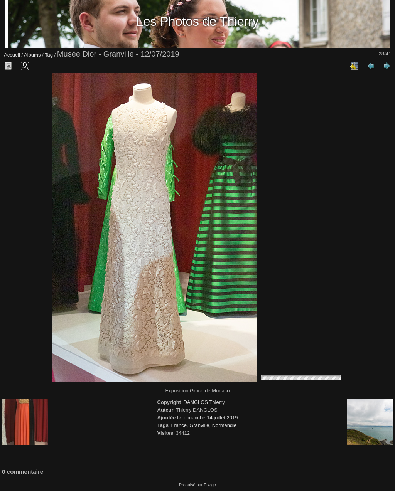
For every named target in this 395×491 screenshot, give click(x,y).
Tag (49, 55)
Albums (32, 55)
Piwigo (210, 485)
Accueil (12, 55)
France (178, 425)
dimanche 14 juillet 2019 (211, 417)
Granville (199, 425)
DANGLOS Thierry (204, 402)
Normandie (224, 425)
